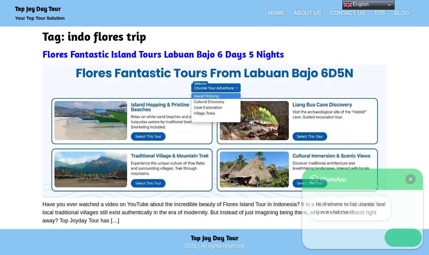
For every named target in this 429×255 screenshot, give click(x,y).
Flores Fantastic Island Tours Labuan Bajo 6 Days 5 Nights (163, 54)
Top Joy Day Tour (38, 8)
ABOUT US (307, 13)
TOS (379, 13)
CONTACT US (347, 13)
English (356, 4)
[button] (411, 237)
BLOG (401, 13)
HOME (276, 13)
